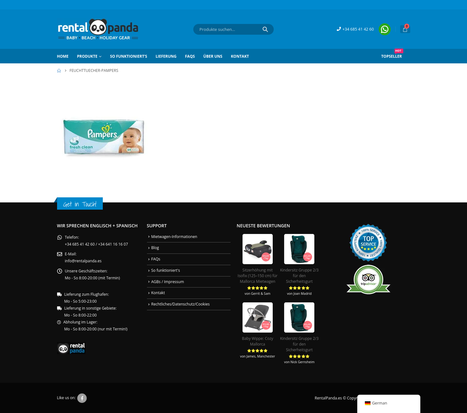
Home (63, 56)
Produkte (87, 56)
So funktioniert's (165, 270)
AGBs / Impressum (167, 281)
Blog (155, 247)
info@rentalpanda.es (83, 261)
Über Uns (212, 56)
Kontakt (240, 56)
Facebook (82, 397)
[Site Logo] (98, 29)
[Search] (265, 29)
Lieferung (166, 56)
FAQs (190, 56)
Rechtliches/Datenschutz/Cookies (180, 304)
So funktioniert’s (128, 56)
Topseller (392, 54)
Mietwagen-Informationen (174, 236)
